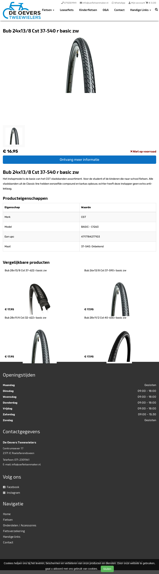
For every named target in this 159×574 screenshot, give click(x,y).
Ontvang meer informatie (79, 160)
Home (7, 514)
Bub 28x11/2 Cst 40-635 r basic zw (105, 317)
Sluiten (107, 568)
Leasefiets (67, 10)
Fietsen (8, 519)
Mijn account (137, 3)
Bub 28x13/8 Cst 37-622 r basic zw (26, 270)
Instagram (11, 492)
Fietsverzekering (14, 531)
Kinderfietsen (88, 10)
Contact (119, 10)
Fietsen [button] (48, 10)
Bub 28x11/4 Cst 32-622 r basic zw (25, 317)
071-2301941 (21, 459)
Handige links (11, 536)
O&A (106, 10)
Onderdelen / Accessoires (19, 525)
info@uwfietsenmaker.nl (26, 464)
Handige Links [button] (140, 10)
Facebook (11, 487)
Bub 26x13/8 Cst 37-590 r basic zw (105, 270)
